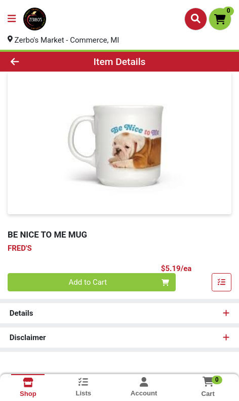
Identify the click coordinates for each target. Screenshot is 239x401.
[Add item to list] (222, 283)
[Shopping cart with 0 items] (220, 19)
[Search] (196, 19)
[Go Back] (36, 61)
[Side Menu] (12, 19)
